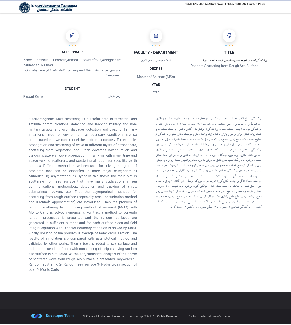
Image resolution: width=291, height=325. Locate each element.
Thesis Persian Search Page (244, 7)
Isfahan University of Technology (121, 317)
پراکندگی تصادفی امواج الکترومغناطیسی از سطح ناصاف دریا (235, 62)
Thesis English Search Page (201, 7)
